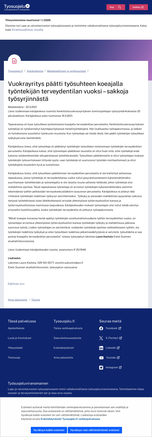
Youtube (112, 357)
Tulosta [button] (35, 299)
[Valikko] (138, 7)
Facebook (113, 328)
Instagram (114, 367)
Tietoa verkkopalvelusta (68, 328)
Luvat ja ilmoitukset (19, 338)
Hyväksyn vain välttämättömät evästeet (94, 430)
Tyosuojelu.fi (15, 71)
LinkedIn (112, 347)
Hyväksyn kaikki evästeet (49, 430)
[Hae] (115, 7)
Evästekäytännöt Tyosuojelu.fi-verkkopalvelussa (70, 419)
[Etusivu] (17, 7)
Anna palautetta (63, 357)
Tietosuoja (14, 357)
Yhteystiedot (15, 347)
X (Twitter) (114, 338)
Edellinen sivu (16, 283)
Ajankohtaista (35, 71)
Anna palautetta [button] (17, 299)
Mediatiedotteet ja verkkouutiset (66, 71)
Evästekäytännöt (64, 347)
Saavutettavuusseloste (67, 338)
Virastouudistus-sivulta (27, 29)
